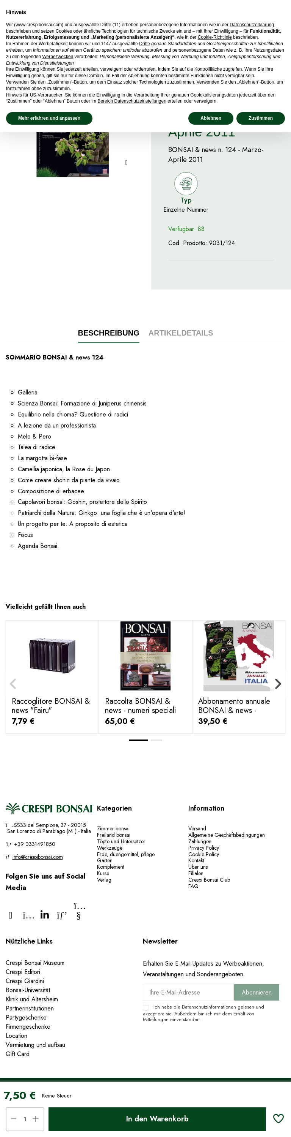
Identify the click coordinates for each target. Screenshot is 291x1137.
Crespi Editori (23, 972)
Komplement (110, 867)
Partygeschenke (26, 1017)
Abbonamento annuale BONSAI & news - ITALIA (234, 710)
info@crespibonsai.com (38, 857)
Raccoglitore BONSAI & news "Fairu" (51, 706)
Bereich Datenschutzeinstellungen (131, 101)
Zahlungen (199, 841)
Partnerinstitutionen (30, 1008)
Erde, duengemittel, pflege (126, 854)
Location (16, 1035)
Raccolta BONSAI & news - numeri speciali (140, 706)
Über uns (198, 867)
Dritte (144, 43)
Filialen (195, 873)
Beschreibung (108, 333)
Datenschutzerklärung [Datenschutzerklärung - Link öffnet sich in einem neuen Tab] (252, 24)
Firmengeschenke (28, 1026)
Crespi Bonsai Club (209, 880)
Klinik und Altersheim (32, 999)
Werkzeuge (109, 848)
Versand (197, 828)
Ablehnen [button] (210, 118)
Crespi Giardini (25, 981)
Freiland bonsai (113, 835)
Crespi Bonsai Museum (35, 962)
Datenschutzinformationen (209, 1006)
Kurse (103, 873)
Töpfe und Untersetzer (121, 841)
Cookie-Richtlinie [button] (215, 37)
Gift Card (18, 1054)
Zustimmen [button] (261, 118)
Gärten (105, 860)
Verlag (104, 880)
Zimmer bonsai (113, 828)
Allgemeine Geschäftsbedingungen (226, 835)
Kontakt (196, 860)
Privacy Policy (203, 848)
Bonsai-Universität (28, 990)
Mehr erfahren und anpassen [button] (49, 118)
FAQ (193, 886)
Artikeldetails (181, 333)
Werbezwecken (57, 56)
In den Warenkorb (157, 1118)
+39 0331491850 (34, 844)
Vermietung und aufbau (35, 1044)
